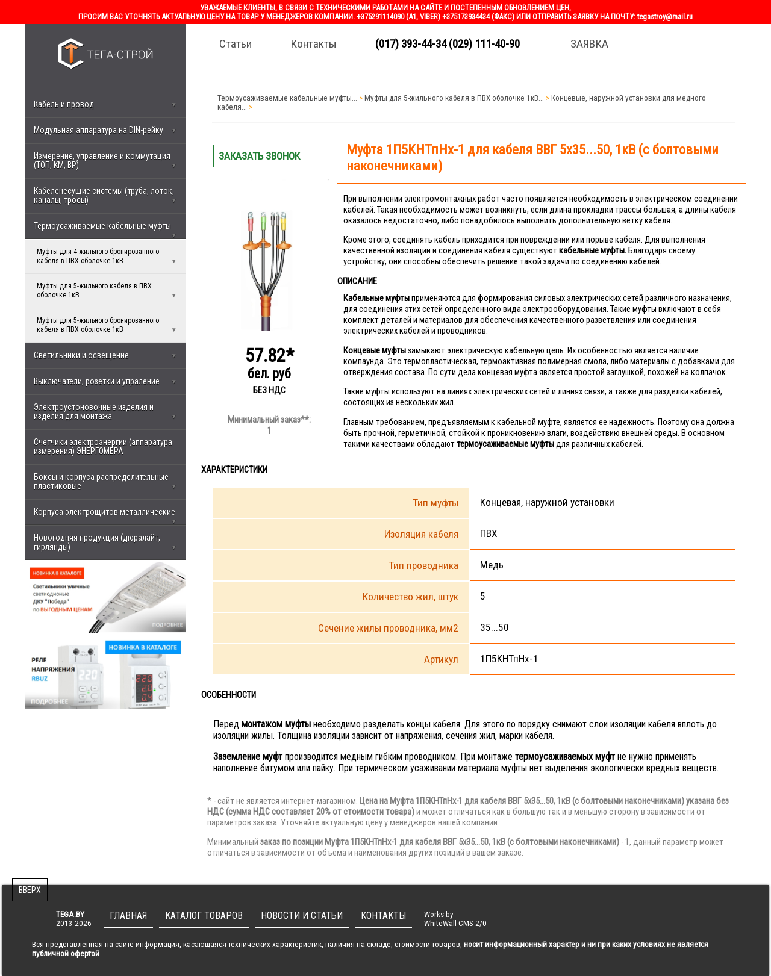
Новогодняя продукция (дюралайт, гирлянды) (105, 542)
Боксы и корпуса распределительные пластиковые (105, 481)
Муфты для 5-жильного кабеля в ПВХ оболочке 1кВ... (454, 97)
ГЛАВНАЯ (128, 915)
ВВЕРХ (30, 890)
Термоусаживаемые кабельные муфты (105, 230)
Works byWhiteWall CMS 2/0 (455, 919)
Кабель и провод (105, 104)
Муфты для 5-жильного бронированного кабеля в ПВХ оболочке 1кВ (107, 325)
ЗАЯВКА (589, 44)
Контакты (313, 44)
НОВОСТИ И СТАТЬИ (302, 915)
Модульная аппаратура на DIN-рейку (105, 130)
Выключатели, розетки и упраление (105, 381)
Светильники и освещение (105, 355)
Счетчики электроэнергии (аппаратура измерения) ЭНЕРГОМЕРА (103, 446)
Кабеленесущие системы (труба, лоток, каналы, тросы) (105, 195)
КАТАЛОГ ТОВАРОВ (204, 915)
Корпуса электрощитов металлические (105, 516)
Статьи (235, 44)
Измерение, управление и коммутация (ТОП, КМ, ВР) (105, 160)
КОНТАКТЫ (383, 915)
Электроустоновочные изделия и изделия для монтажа (105, 411)
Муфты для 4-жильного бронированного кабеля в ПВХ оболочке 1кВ (107, 256)
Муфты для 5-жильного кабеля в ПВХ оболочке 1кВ (107, 291)
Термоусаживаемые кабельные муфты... (287, 97)
